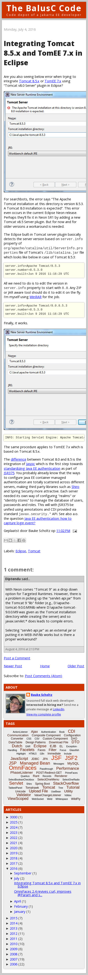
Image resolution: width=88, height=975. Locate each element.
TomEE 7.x (53, 81)
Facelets (27, 750)
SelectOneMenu (48, 779)
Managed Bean (35, 763)
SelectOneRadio (71, 779)
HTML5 (33, 753)
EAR (28, 746)
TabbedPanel (15, 788)
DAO (74, 738)
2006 (13, 964)
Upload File (38, 791)
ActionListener (20, 732)
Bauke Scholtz (41, 695)
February (21, 906)
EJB (53, 746)
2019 (13, 853)
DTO (75, 742)
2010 (13, 944)
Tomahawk (32, 787)
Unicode (20, 791)
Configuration (72, 735)
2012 (13, 933)
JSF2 (71, 758)
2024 (13, 827)
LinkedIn (58, 709)
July (16, 878)
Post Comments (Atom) (43, 676)
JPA (45, 759)
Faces (42, 750)
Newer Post (13, 666)
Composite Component (46, 735)
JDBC (35, 759)
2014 (13, 923)
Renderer (61, 776)
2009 (13, 949)
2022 (13, 837)
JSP (13, 763)
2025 (13, 822)
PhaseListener (21, 772)
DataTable (16, 742)
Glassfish (74, 750)
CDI (71, 731)
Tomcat (34, 551)
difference (18, 459)
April (17, 901)
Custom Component (55, 738)
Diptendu (13, 579)
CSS (29, 738)
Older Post (76, 666)
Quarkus (25, 776)
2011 (13, 938)
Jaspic (30, 464)
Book (62, 732)
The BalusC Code (44, 8)
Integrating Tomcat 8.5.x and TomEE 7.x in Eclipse (47, 884)
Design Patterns (36, 742)
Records (46, 776)
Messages (59, 763)
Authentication (48, 732)
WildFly (75, 799)
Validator (23, 795)
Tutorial (73, 787)
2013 (13, 928)
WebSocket (38, 799)
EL (61, 746)
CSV (36, 738)
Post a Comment (17, 658)
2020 (13, 848)
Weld (49, 799)
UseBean (56, 791)
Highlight (21, 753)
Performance (67, 768)
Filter (52, 750)
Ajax (34, 731)
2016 (13, 868)
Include (68, 753)
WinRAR (36, 297)
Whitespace (62, 799)
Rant (36, 776)
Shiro (75, 486)
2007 (13, 959)
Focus (63, 750)
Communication (17, 735)
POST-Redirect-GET (49, 772)
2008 (13, 954)
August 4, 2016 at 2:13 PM (22, 649)
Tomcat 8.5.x (29, 81)
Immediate (54, 753)
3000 (13, 817)
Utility (68, 791)
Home (45, 666)
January (19, 911)
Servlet (16, 783)
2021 (13, 843)
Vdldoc (68, 795)
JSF (56, 758)
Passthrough (46, 769)
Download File (58, 742)
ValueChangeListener (47, 795)
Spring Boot (42, 783)
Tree (60, 788)
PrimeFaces (71, 773)
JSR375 (9, 473)
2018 (13, 858)
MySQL (73, 763)
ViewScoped (18, 799)
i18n (42, 753)
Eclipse (20, 551)
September (22, 873)
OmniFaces (23, 768)
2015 (13, 918)
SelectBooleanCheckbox (21, 779)
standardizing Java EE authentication (32, 468)
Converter (17, 738)
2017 (13, 863)
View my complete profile (43, 714)
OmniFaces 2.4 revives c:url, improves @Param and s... (42, 893)
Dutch (17, 746)
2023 (13, 832)
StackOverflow (66, 783)
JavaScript (19, 759)
